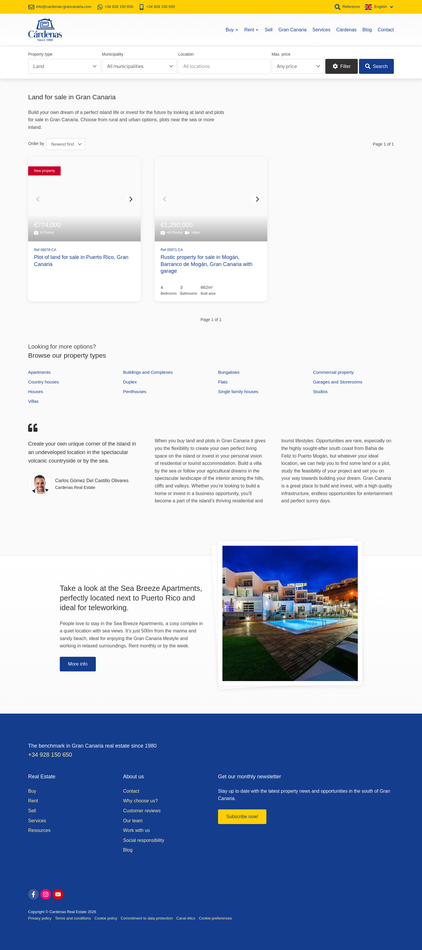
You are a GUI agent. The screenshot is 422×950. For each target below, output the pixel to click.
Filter (342, 65)
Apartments (39, 371)
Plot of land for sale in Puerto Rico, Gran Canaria (81, 260)
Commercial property (333, 371)
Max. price (281, 53)
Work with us (136, 829)
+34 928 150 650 (50, 754)
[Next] (130, 198)
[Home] (45, 29)
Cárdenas (346, 29)
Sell (269, 29)
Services (321, 29)
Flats (223, 381)
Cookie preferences (215, 917)
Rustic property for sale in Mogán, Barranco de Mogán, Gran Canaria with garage (206, 263)
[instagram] (45, 893)
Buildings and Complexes (148, 371)
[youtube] (58, 893)
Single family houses (238, 390)
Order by (36, 142)
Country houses (43, 381)
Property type (40, 53)
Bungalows (228, 371)
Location (186, 53)
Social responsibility (143, 839)
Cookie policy (105, 917)
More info (78, 663)
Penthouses (134, 390)
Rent (251, 29)
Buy (232, 29)
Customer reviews (142, 810)
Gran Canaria (292, 29)
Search (376, 65)
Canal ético (185, 917)
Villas (33, 400)
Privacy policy (39, 917)
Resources (39, 829)
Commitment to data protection (147, 917)
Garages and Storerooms (337, 381)
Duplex (130, 381)
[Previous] (38, 198)
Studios (320, 390)
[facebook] (33, 893)
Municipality (112, 53)
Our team (133, 820)
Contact (386, 29)
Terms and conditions (73, 917)
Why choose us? (140, 800)
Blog (367, 29)
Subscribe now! (242, 815)
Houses (35, 390)
